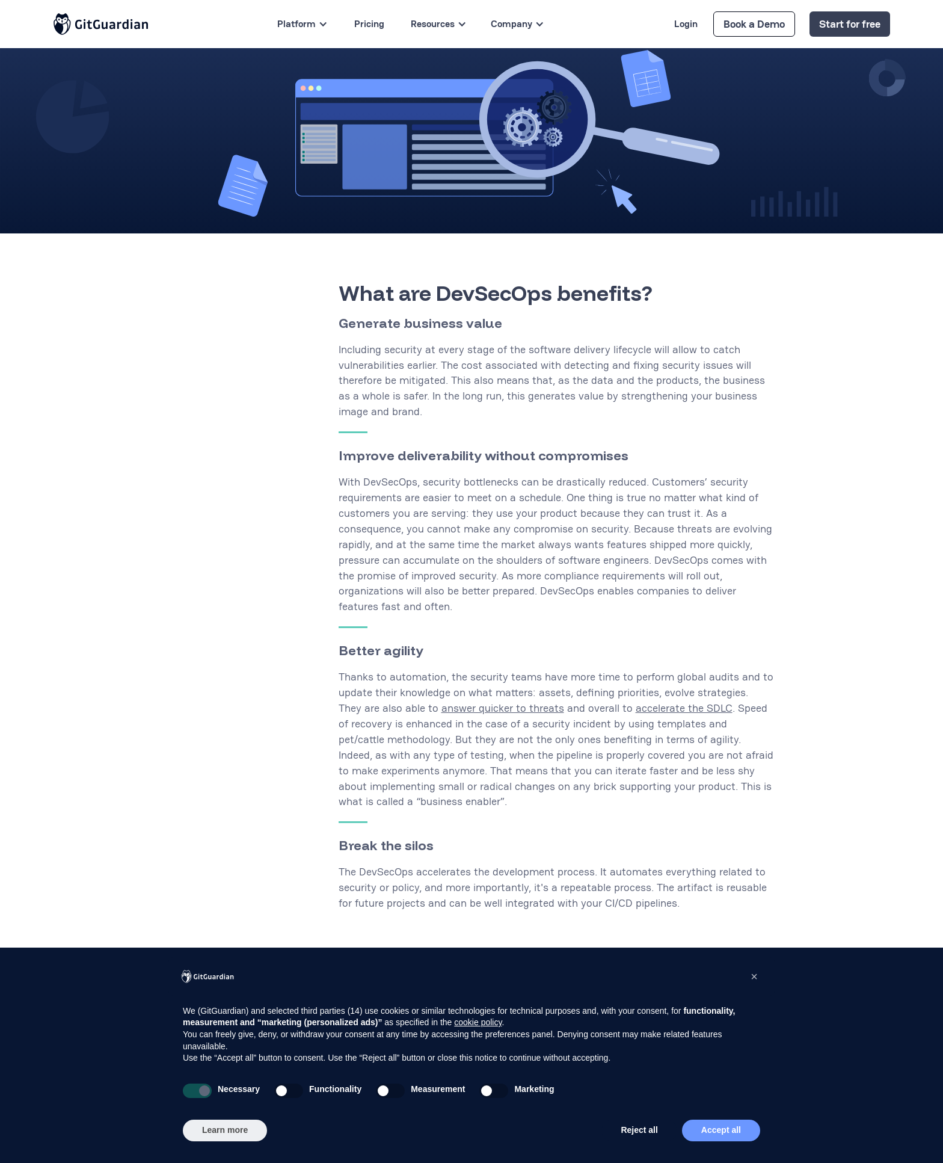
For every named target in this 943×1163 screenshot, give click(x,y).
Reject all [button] (639, 1130)
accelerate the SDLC (684, 708)
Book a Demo (754, 24)
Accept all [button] (721, 1130)
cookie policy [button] (478, 1022)
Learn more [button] (225, 1130)
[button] (754, 976)
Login (686, 24)
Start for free (849, 24)
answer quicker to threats (502, 708)
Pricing (369, 23)
